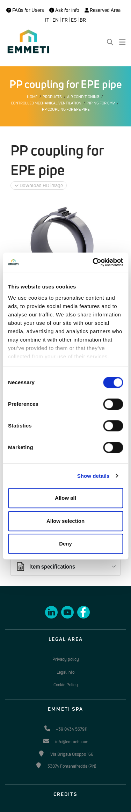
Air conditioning (83, 96)
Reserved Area (103, 10)
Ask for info (64, 10)
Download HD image (38, 185)
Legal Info (65, 672)
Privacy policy (65, 659)
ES (74, 20)
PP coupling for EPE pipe (65, 109)
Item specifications (45, 566)
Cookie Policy (65, 685)
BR (83, 20)
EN (55, 20)
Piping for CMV (101, 103)
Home (32, 96)
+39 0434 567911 (71, 729)
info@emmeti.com (71, 742)
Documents (36, 548)
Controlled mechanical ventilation (46, 103)
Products (52, 96)
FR (65, 20)
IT (47, 20)
